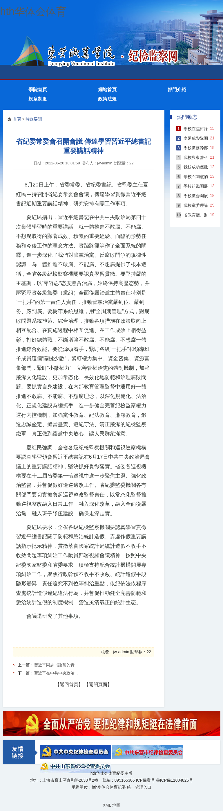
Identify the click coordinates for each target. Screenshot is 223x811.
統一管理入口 (139, 787)
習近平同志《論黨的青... (56, 665)
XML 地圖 (111, 805)
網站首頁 (107, 89)
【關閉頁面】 (98, 684)
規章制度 (37, 98)
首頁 (17, 119)
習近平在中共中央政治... (56, 673)
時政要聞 (34, 119)
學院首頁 (37, 89)
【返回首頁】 (69, 684)
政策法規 (107, 98)
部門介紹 (177, 89)
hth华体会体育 (33, 11)
